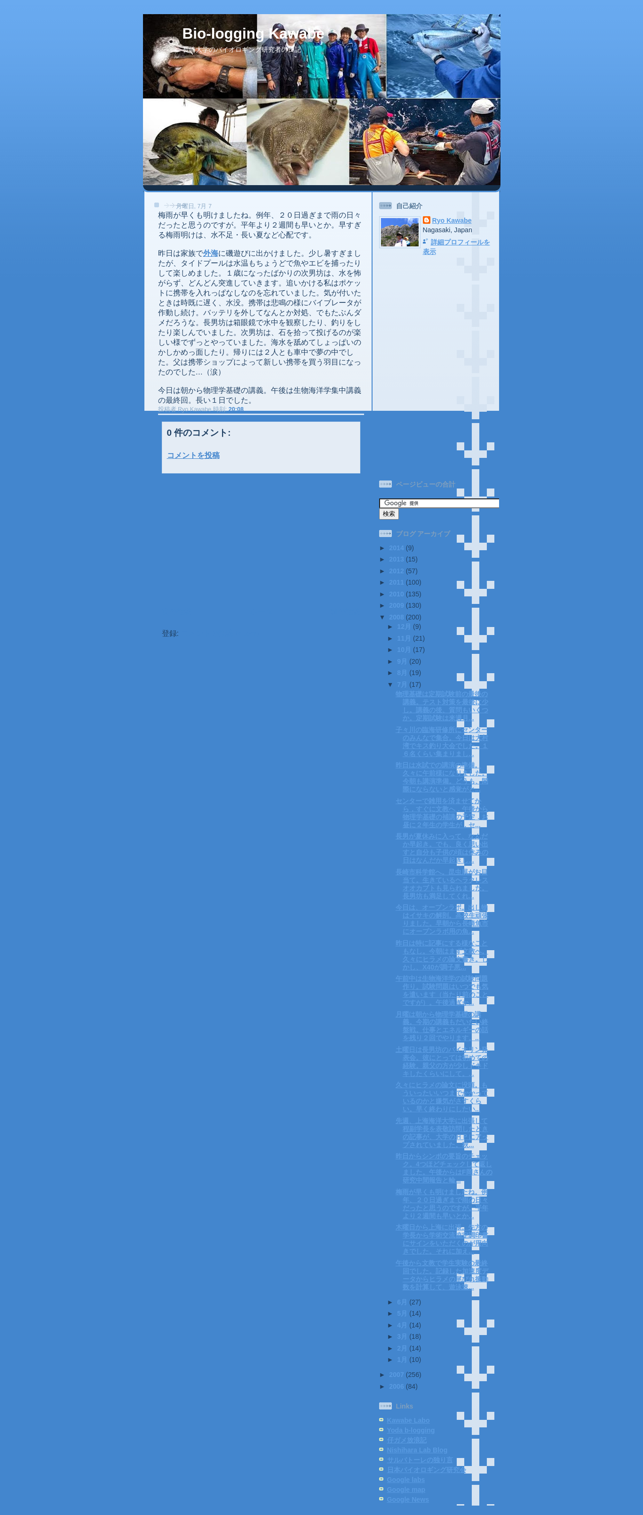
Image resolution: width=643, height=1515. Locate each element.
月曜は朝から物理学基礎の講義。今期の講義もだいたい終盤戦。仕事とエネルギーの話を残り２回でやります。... (442, 1026)
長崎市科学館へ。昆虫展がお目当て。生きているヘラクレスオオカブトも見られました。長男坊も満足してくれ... (442, 884)
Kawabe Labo (408, 1420)
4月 (403, 1325)
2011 (397, 582)
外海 (210, 253)
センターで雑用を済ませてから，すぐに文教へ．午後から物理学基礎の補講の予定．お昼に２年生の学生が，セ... (442, 813)
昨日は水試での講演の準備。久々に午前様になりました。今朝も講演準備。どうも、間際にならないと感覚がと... (442, 777)
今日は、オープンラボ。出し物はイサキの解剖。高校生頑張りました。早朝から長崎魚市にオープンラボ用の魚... (442, 919)
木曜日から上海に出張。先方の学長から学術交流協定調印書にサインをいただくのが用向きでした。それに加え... (442, 1239)
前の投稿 (345, 612)
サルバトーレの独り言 (420, 1460)
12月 (405, 626)
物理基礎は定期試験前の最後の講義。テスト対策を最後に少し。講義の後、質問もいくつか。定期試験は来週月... (442, 706)
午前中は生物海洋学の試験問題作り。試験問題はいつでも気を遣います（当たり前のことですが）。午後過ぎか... (442, 990)
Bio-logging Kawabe (254, 33)
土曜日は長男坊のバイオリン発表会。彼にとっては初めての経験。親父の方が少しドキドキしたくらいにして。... (442, 1061)
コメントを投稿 (193, 455)
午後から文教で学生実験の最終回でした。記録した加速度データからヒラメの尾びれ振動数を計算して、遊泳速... (442, 1275)
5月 (403, 1313)
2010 (397, 594)
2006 (397, 1386)
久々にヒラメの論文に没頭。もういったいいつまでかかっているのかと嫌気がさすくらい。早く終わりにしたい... (442, 1097)
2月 (403, 1348)
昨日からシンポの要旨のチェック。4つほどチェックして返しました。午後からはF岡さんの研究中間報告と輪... (444, 1168)
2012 (397, 571)
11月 (405, 638)
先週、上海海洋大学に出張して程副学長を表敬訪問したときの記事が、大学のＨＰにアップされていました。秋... (442, 1132)
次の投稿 (177, 612)
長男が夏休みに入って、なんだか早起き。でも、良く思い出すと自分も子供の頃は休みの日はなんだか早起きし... (442, 848)
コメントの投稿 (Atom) (220, 633)
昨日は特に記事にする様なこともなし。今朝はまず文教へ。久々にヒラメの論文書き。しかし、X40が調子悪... (442, 955)
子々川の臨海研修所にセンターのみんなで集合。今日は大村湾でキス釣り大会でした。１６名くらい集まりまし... (442, 742)
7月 (403, 684)
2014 (397, 548)
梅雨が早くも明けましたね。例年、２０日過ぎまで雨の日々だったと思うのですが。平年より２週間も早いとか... (442, 1204)
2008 (397, 617)
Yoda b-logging (411, 1430)
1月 (403, 1359)
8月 (403, 672)
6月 (403, 1302)
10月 (405, 649)
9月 (403, 661)
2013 (397, 559)
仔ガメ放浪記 (407, 1440)
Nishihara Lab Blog (417, 1450)
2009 (397, 605)
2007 (397, 1374)
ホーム (261, 612)
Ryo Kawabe (452, 220)
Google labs (406, 1479)
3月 (403, 1336)
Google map (406, 1489)
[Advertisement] (218, 539)
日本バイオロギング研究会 (426, 1470)
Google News (408, 1499)
